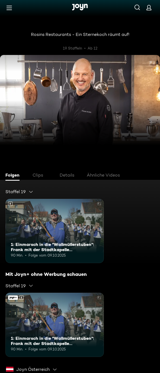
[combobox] (19, 191)
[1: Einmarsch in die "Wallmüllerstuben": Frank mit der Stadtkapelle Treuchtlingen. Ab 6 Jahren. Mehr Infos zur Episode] (54, 231)
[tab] (13, 176)
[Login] (149, 7)
